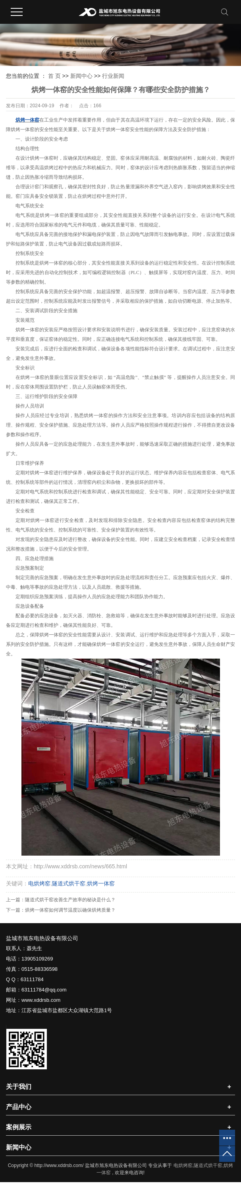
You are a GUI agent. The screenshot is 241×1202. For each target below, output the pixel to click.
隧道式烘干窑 (68, 883)
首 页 (54, 76)
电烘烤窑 (39, 883)
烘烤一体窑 (101, 883)
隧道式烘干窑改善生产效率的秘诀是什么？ (70, 899)
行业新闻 (113, 76)
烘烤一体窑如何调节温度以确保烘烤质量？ (70, 910)
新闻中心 (81, 76)
